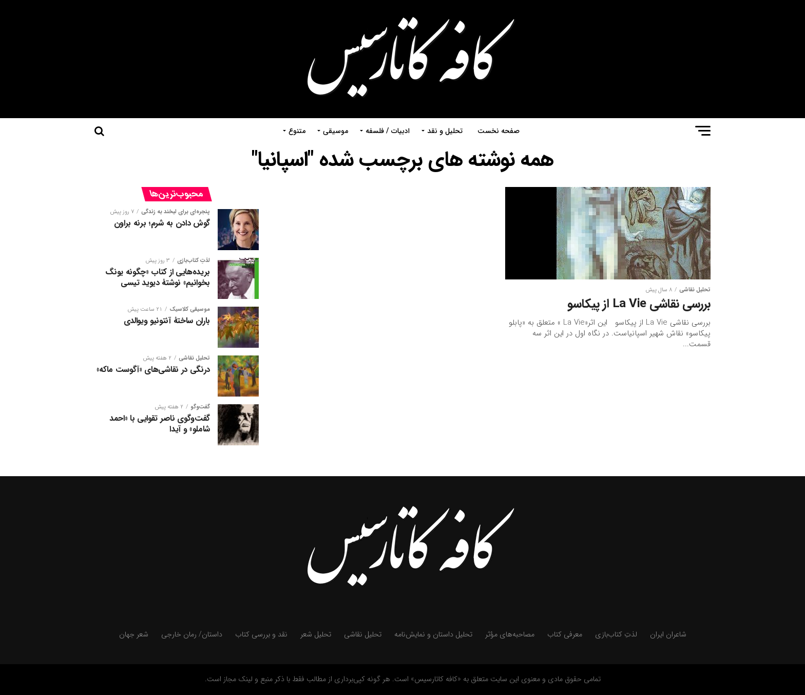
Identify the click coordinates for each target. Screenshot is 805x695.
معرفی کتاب (564, 635)
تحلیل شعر (315, 635)
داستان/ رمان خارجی (191, 635)
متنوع (297, 131)
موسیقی (335, 131)
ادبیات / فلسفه (388, 131)
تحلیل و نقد (445, 131)
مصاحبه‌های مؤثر (509, 635)
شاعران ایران (668, 635)
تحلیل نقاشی (362, 635)
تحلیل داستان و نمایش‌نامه (433, 635)
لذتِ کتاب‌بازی (616, 635)
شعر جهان (133, 635)
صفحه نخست (498, 131)
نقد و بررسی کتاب (261, 635)
